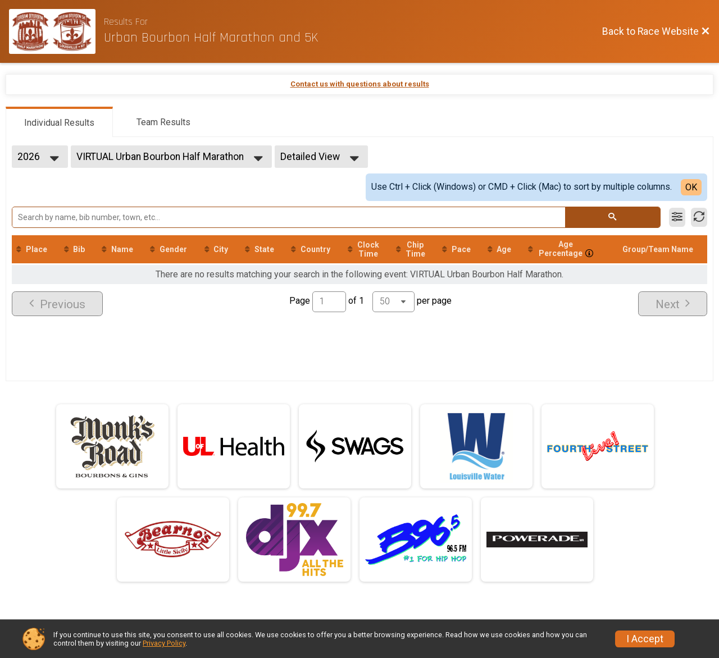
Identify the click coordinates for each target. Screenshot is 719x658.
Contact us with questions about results (359, 84)
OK (691, 187)
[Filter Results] (677, 217)
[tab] (59, 122)
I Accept (644, 639)
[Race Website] (56, 31)
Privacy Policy (164, 643)
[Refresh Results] (699, 217)
